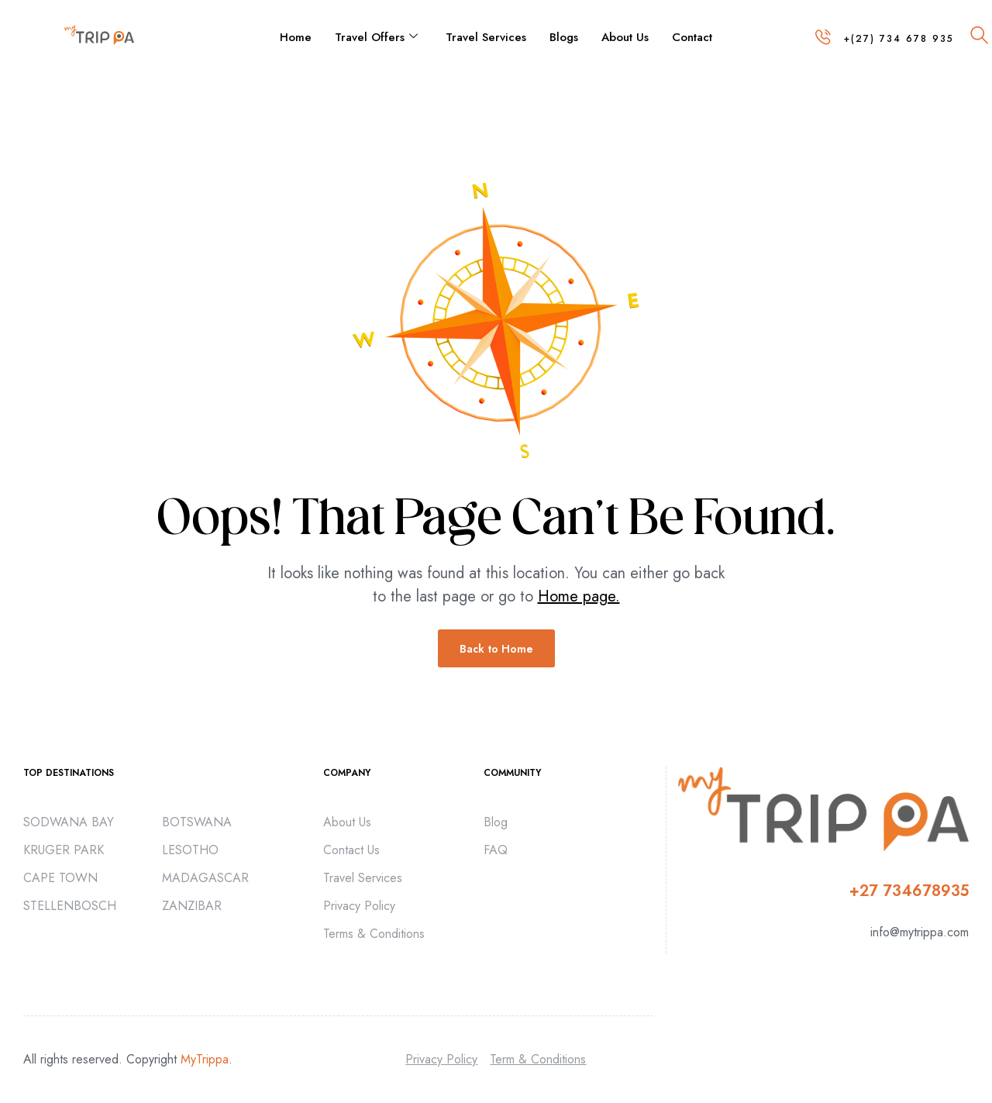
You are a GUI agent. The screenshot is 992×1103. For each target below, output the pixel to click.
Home (296, 37)
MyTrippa (205, 1059)
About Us (625, 37)
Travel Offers (376, 37)
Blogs (563, 37)
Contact (692, 37)
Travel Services (486, 37)
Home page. (579, 596)
